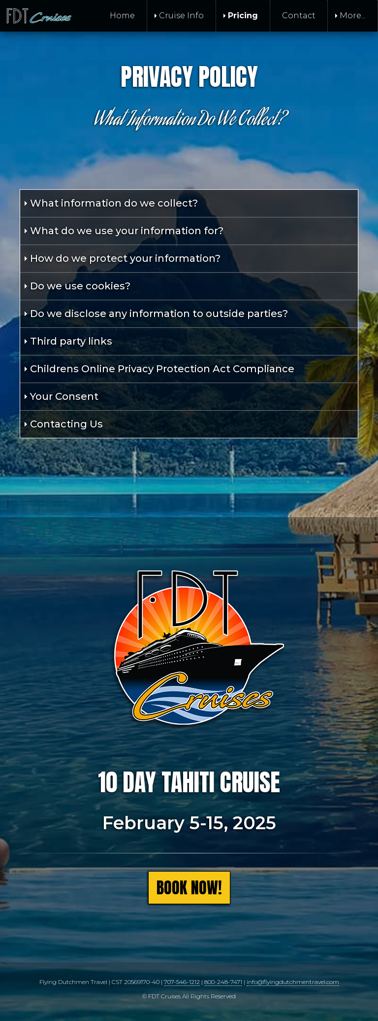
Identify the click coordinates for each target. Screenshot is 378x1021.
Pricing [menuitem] (243, 15)
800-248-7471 (223, 982)
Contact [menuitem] (298, 15)
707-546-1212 (182, 982)
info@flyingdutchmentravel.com (293, 982)
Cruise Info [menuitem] (181, 15)
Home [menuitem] (122, 15)
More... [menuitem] (353, 15)
